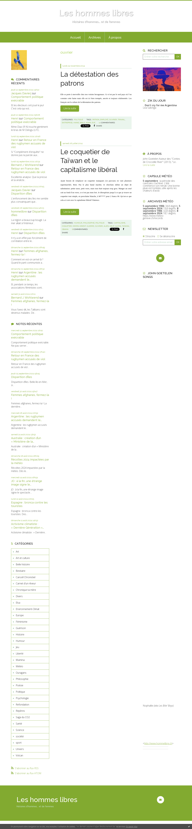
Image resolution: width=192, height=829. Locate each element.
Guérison (21, 628)
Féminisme (21, 621)
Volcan (19, 755)
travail (121, 120)
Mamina (20, 660)
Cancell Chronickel (25, 577)
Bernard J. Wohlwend (25, 165)
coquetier (67, 226)
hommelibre (19, 211)
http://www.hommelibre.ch (158, 743)
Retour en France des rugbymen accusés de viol (28, 143)
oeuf (112, 226)
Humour (20, 641)
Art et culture (23, 558)
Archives (94, 37)
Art (17, 551)
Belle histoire (23, 564)
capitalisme (119, 223)
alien (106, 226)
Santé (19, 723)
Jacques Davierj (21, 93)
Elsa (18, 602)
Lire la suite (69, 108)
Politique (20, 691)
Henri (14, 118)
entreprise (67, 123)
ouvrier (113, 120)
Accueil (75, 37)
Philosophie (22, 679)
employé (104, 120)
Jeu (17, 647)
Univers (20, 749)
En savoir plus (131, 826)
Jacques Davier (21, 190)
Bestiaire (20, 570)
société (20, 736)
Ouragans (21, 672)
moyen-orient (79, 226)
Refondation (22, 704)
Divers (19, 596)
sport (19, 742)
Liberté (19, 653)
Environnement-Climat (27, 609)
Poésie (19, 685)
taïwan (125, 226)
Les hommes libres (96, 13)
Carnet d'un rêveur (26, 583)
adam (88, 123)
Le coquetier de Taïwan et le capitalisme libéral (88, 161)
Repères (20, 710)
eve (93, 123)
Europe (20, 615)
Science (20, 730)
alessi (118, 226)
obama (65, 229)
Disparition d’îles (21, 193)
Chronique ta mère (26, 590)
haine (76, 123)
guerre (90, 226)
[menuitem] (75, 37)
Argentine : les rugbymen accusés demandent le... (26, 276)
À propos (115, 37)
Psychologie (22, 698)
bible (82, 123)
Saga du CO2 (23, 717)
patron (95, 120)
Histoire (20, 634)
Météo (19, 666)
